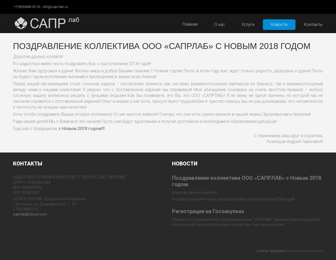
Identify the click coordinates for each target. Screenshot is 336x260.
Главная (190, 24)
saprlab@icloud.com (30, 214)
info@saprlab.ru (55, 7)
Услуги (247, 24)
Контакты (313, 24)
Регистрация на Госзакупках (208, 211)
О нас (219, 24)
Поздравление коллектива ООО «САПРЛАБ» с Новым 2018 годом (162, 46)
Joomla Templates (271, 251)
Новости (279, 24)
